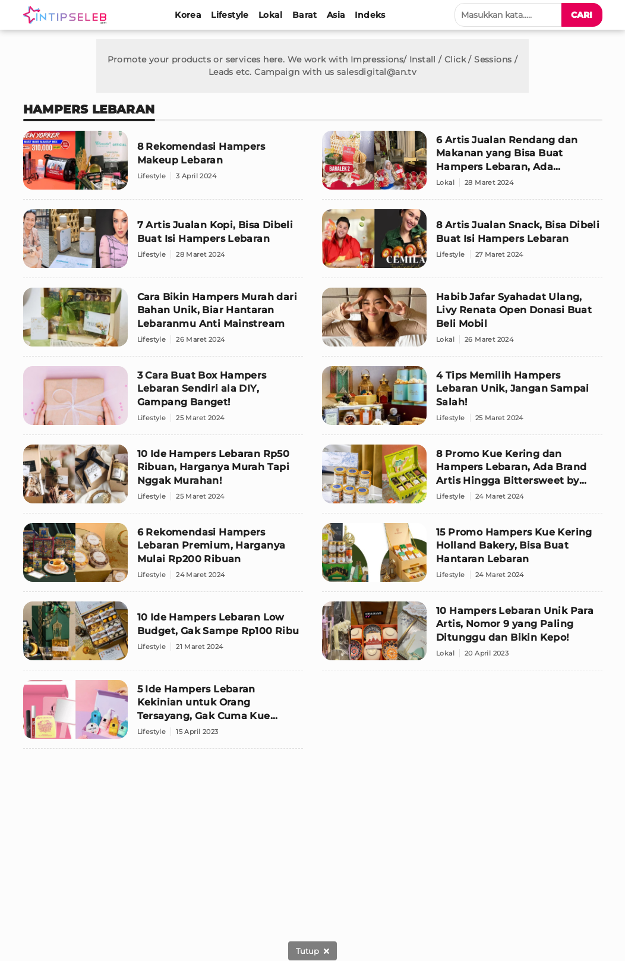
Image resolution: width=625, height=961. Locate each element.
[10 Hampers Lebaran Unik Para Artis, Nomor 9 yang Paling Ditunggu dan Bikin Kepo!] (462, 635)
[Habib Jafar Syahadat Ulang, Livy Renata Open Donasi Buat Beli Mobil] (462, 322)
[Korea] (188, 15)
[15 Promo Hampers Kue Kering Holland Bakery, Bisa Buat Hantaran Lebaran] (462, 557)
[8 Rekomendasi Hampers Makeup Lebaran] (163, 165)
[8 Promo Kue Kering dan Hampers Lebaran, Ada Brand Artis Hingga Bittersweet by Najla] (462, 479)
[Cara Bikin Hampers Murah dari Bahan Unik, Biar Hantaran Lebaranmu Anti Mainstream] (163, 322)
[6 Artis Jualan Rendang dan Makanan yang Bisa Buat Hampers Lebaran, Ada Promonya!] (462, 165)
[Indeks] (370, 15)
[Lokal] (271, 15)
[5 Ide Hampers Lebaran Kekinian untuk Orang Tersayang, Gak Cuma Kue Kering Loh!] (163, 714)
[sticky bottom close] (312, 950)
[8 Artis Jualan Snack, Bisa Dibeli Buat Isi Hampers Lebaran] (462, 243)
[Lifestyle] (230, 15)
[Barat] (305, 15)
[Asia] (336, 15)
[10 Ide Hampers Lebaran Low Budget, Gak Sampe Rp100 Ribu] (163, 635)
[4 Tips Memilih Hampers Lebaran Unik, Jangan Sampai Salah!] (462, 400)
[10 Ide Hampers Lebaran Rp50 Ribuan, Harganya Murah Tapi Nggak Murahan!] (163, 479)
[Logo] (67, 15)
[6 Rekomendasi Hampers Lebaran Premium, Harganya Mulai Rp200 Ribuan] (163, 557)
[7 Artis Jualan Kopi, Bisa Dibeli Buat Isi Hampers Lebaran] (163, 243)
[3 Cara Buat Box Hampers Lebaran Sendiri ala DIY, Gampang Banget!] (163, 400)
